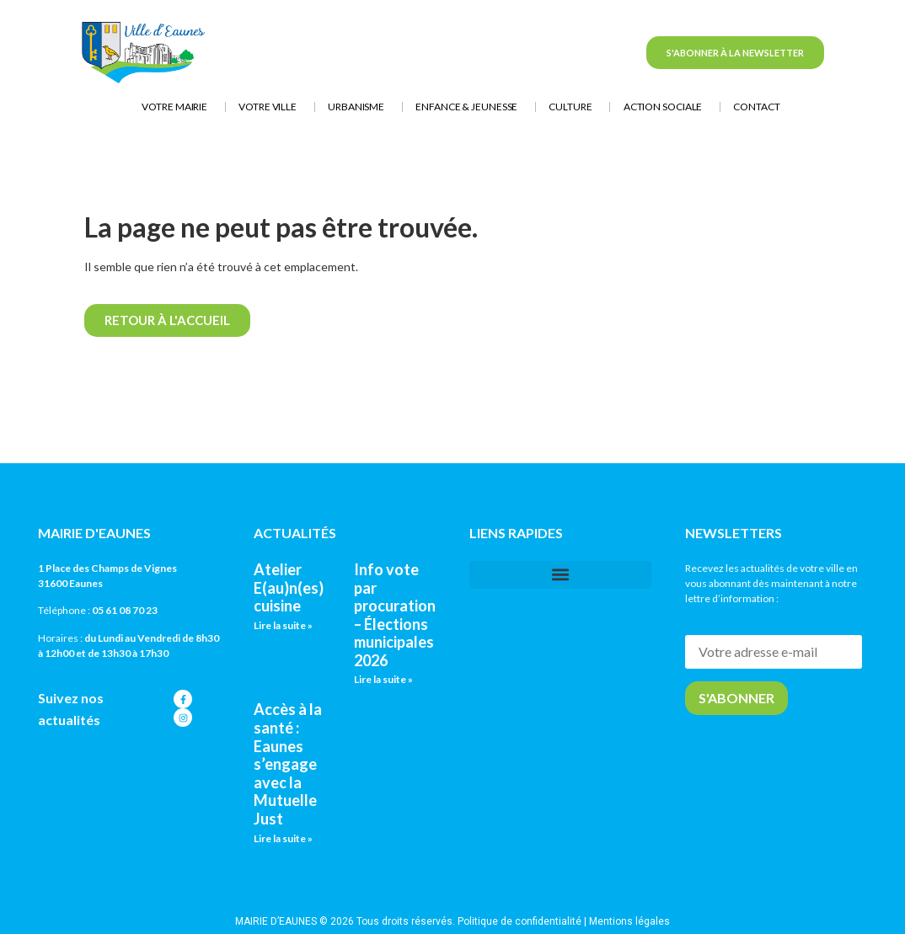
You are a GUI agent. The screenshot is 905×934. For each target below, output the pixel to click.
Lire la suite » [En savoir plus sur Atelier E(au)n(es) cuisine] (283, 625)
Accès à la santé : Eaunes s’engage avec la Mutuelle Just (288, 764)
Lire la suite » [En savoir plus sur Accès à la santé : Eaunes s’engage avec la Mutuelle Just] (283, 838)
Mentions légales (629, 921)
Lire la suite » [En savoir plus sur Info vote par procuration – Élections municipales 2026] (383, 679)
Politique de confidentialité (519, 921)
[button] (560, 575)
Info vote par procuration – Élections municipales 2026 (395, 615)
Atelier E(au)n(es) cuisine (289, 587)
